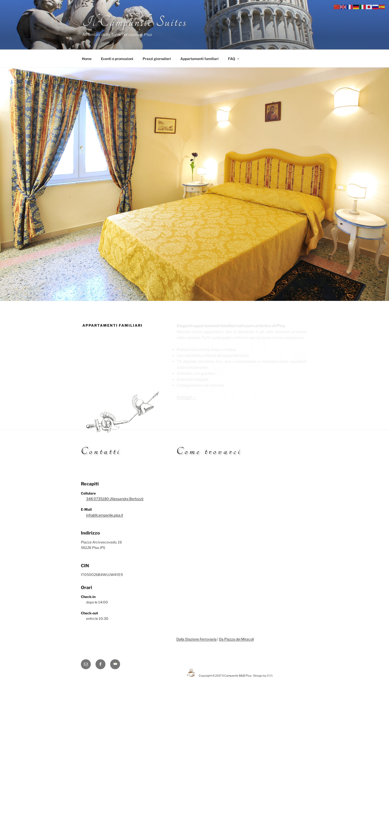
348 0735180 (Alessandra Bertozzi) (114, 499)
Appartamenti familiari (199, 59)
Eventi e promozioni (117, 59)
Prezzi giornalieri (157, 59)
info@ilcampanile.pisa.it (104, 515)
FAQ (234, 59)
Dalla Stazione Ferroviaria (196, 639)
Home (87, 59)
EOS (270, 675)
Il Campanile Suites (134, 22)
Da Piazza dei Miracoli (236, 639)
